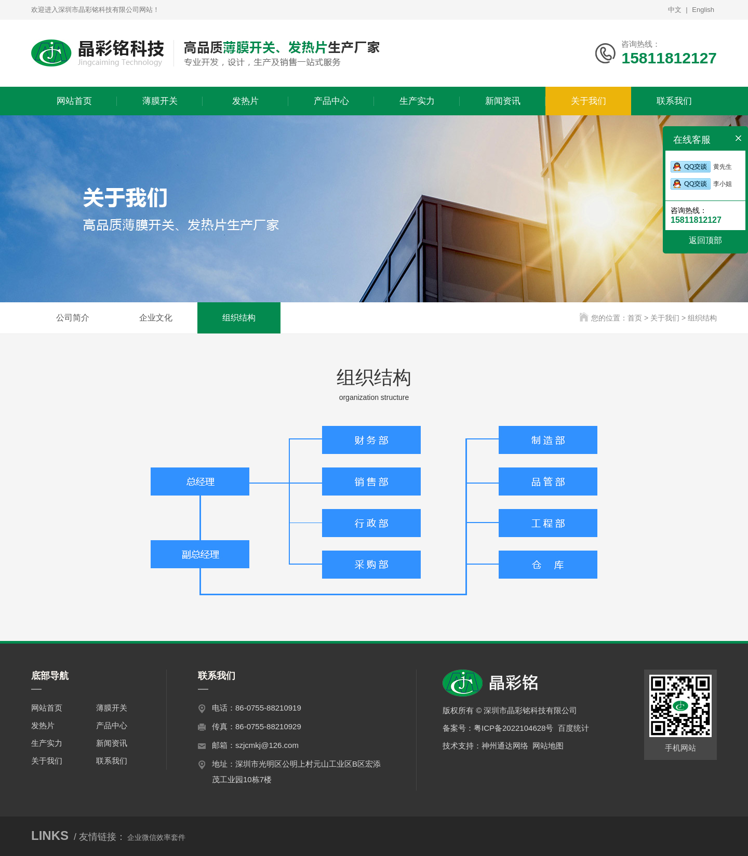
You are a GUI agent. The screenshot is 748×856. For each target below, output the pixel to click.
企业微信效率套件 (156, 837)
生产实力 (46, 743)
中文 (675, 10)
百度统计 (573, 728)
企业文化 (155, 317)
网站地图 (548, 745)
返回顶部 (705, 240)
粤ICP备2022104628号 (513, 728)
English (703, 10)
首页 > (638, 318)
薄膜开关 (111, 707)
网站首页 (46, 707)
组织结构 (239, 317)
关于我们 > (669, 318)
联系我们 (111, 760)
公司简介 (72, 317)
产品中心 (111, 725)
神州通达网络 (505, 745)
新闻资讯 (111, 743)
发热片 (43, 725)
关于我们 (46, 760)
